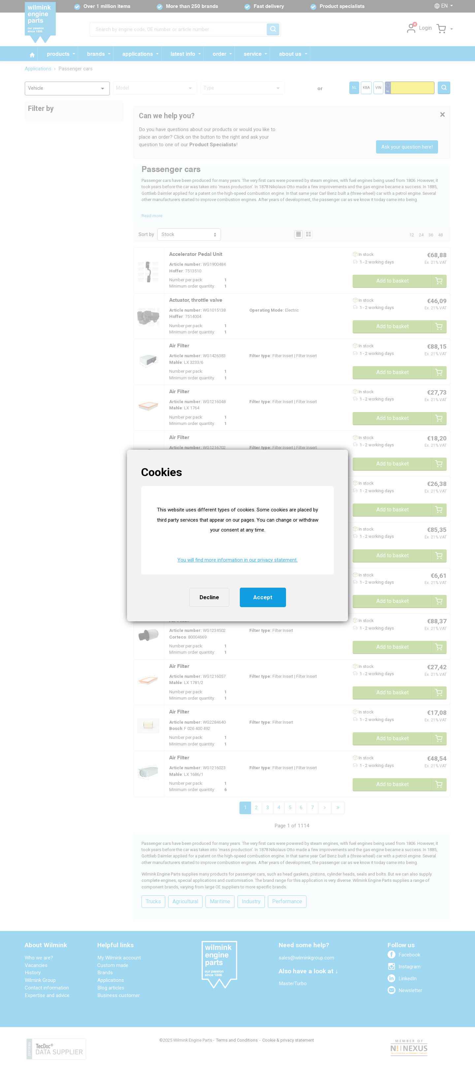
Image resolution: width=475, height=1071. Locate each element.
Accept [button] (262, 597)
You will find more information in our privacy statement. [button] (237, 560)
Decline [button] (209, 597)
